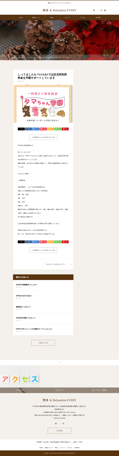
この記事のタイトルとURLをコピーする (43, 137)
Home (20, 17)
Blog (51, 17)
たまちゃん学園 (23, 173)
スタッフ (67, 17)
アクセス (82, 17)
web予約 (98, 17)
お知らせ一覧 (43, 343)
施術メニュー (36, 17)
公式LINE (59, 430)
